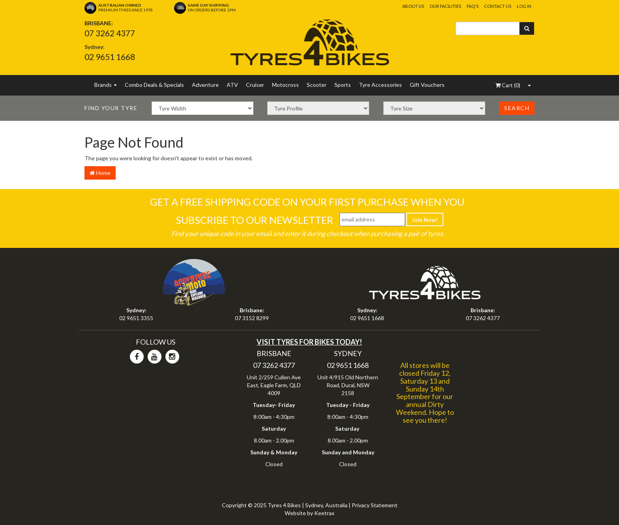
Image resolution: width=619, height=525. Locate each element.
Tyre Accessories (380, 84)
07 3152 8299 (252, 318)
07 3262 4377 (109, 33)
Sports (342, 84)
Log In (524, 6)
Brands (105, 84)
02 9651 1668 (109, 57)
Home (100, 172)
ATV (232, 84)
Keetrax (324, 513)
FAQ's (472, 6)
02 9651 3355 (136, 318)
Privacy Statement (375, 505)
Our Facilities (445, 6)
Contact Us (497, 6)
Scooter (316, 84)
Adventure (205, 84)
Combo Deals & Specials (154, 84)
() (507, 85)
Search (516, 108)
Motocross (285, 84)
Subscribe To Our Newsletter (254, 220)
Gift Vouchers (427, 84)
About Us (413, 6)
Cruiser (255, 84)
